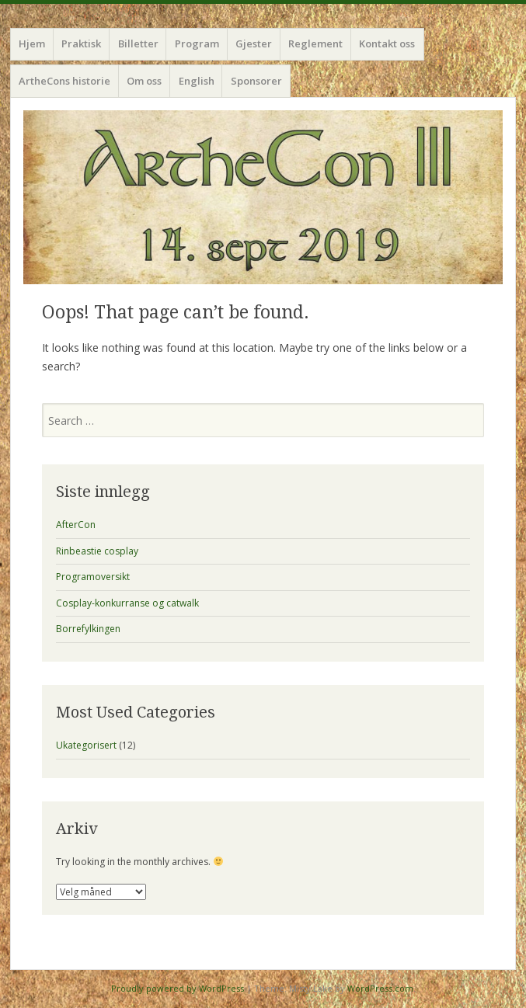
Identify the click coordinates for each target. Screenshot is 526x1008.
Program (197, 43)
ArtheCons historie (64, 81)
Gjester (253, 43)
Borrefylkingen (88, 628)
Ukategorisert (86, 745)
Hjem (32, 43)
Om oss (144, 81)
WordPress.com (380, 988)
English (196, 81)
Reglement (315, 43)
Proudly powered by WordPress (177, 988)
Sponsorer (256, 81)
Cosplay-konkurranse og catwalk (127, 603)
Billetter (138, 43)
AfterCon (76, 524)
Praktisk (81, 43)
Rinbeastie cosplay (97, 551)
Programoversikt (93, 576)
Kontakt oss (387, 43)
